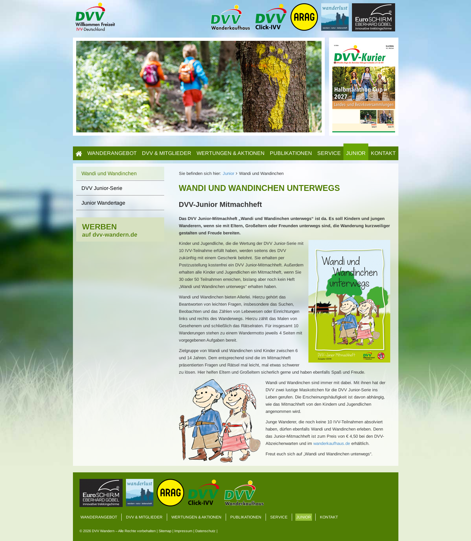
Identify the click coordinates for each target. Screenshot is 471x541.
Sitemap (165, 531)
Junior (356, 153)
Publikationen (291, 153)
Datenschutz (205, 531)
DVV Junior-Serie (101, 188)
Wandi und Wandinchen (109, 173)
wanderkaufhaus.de (331, 443)
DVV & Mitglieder (166, 153)
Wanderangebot (112, 153)
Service (329, 153)
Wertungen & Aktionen (231, 153)
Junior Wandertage (103, 203)
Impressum (183, 531)
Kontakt (383, 153)
